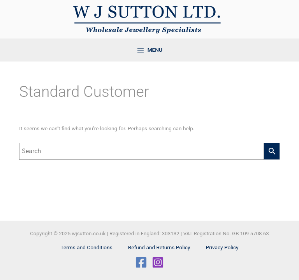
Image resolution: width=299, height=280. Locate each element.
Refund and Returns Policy (159, 247)
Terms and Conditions (86, 247)
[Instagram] (158, 262)
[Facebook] (141, 262)
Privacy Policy (222, 247)
